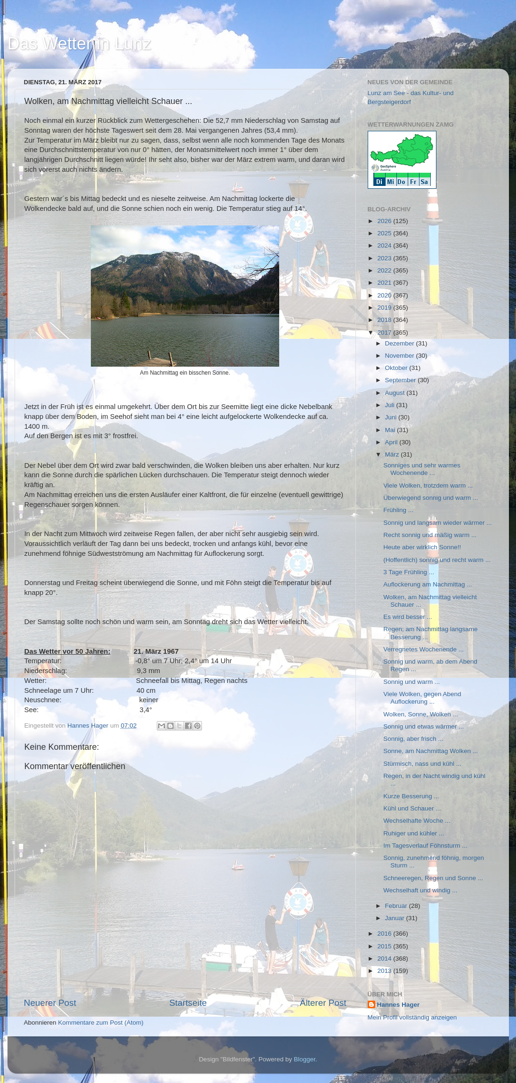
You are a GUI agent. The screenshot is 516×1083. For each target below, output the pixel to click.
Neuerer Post (50, 1003)
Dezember (400, 343)
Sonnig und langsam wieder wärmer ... (437, 522)
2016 (385, 933)
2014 (385, 958)
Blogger (304, 1059)
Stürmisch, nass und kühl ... (422, 763)
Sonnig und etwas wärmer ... (423, 726)
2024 (385, 245)
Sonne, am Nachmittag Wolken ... (430, 750)
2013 (385, 970)
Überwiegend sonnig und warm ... (430, 497)
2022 (385, 270)
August (396, 392)
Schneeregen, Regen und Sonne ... (433, 878)
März (393, 454)
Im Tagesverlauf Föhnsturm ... (425, 845)
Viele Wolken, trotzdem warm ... (428, 485)
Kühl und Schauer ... (412, 808)
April (392, 442)
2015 (385, 946)
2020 (385, 295)
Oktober (397, 367)
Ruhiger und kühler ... (413, 833)
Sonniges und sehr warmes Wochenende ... (421, 469)
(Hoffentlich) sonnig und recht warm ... (437, 559)
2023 (385, 258)
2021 (385, 282)
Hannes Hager (398, 1004)
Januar (395, 918)
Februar (397, 905)
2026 (385, 221)
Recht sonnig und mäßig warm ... (429, 534)
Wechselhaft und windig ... (420, 890)
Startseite (188, 1003)
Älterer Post (323, 1003)
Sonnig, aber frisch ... (413, 738)
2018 (385, 319)
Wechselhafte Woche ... (416, 820)
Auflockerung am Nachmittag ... (427, 584)
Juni (392, 417)
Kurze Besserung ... (411, 796)
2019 (385, 307)
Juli (390, 405)
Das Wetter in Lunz (79, 43)
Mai (391, 429)
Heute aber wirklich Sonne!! (422, 547)
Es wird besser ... (407, 616)
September (401, 380)
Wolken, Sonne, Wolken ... (420, 714)
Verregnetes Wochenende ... (423, 649)
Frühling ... (398, 509)
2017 (385, 332)
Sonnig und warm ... (411, 681)
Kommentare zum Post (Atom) (101, 1022)
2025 (385, 233)
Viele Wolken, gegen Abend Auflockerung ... (422, 697)
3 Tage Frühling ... (408, 572)
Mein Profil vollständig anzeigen (412, 1017)
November (400, 355)
